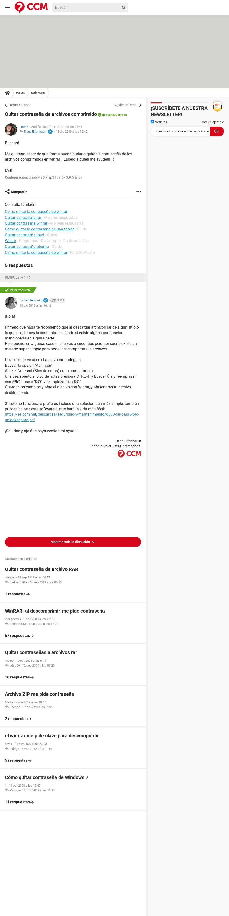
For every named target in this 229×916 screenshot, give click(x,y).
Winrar (10, 240)
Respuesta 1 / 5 (18, 277)
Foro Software (82, 252)
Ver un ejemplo (213, 122)
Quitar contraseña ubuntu (27, 246)
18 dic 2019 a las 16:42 (71, 131)
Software (38, 93)
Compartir (19, 192)
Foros (20, 93)
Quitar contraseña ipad (24, 235)
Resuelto (108, 115)
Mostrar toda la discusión (71, 542)
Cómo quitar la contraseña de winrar (36, 252)
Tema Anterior (20, 105)
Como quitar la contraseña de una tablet (39, 229)
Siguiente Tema (125, 105)
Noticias (159, 122)
